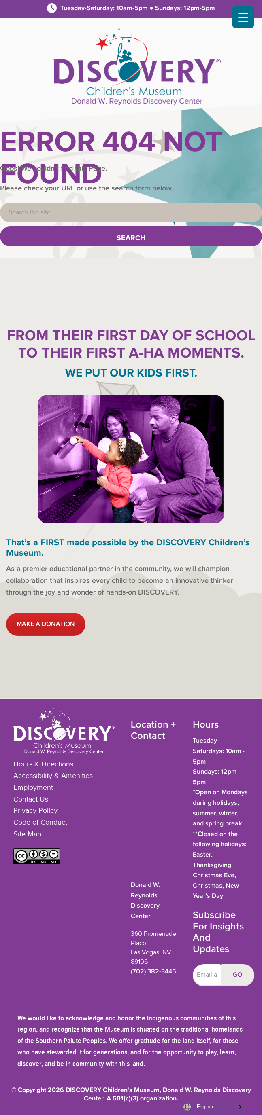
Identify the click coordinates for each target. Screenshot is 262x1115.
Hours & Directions (43, 764)
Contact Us (30, 799)
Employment (33, 787)
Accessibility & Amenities (53, 776)
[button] (36, 862)
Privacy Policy (35, 811)
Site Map (27, 834)
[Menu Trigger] (243, 17)
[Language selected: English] (210, 1107)
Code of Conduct (40, 822)
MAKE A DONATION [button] (46, 624)
